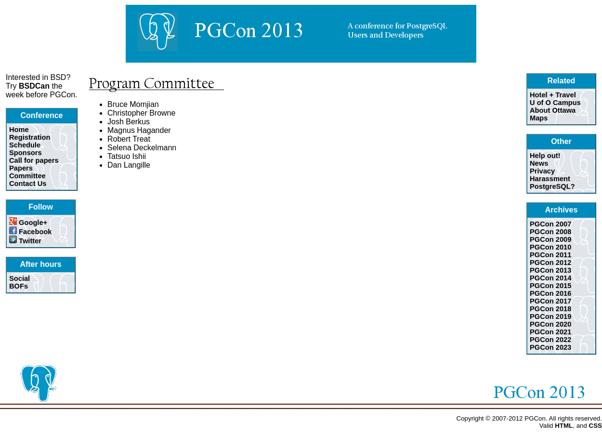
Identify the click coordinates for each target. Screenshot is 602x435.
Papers (21, 168)
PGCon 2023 (550, 347)
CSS (595, 425)
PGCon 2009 (550, 239)
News (539, 163)
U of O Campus (555, 102)
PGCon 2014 (550, 278)
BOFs (18, 286)
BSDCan (34, 86)
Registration (30, 137)
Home (19, 129)
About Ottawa (553, 110)
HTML (564, 425)
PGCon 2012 (550, 262)
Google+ (28, 222)
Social (19, 278)
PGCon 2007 (550, 224)
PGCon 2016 (550, 293)
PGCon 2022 (550, 339)
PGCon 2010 (550, 247)
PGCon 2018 (550, 309)
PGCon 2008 (550, 232)
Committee (27, 176)
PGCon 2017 (550, 301)
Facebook (30, 232)
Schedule (24, 145)
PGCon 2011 (550, 255)
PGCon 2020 (550, 324)
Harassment (550, 179)
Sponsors (25, 153)
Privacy (542, 171)
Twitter (25, 241)
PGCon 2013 (550, 270)
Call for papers (34, 160)
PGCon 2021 (550, 332)
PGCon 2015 (550, 286)
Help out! (545, 155)
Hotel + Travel (553, 95)
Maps (539, 118)
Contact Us (27, 183)
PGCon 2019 (550, 316)
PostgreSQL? (552, 186)
